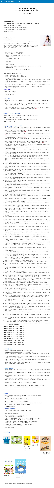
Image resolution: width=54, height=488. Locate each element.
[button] (1, 1)
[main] (27, 11)
